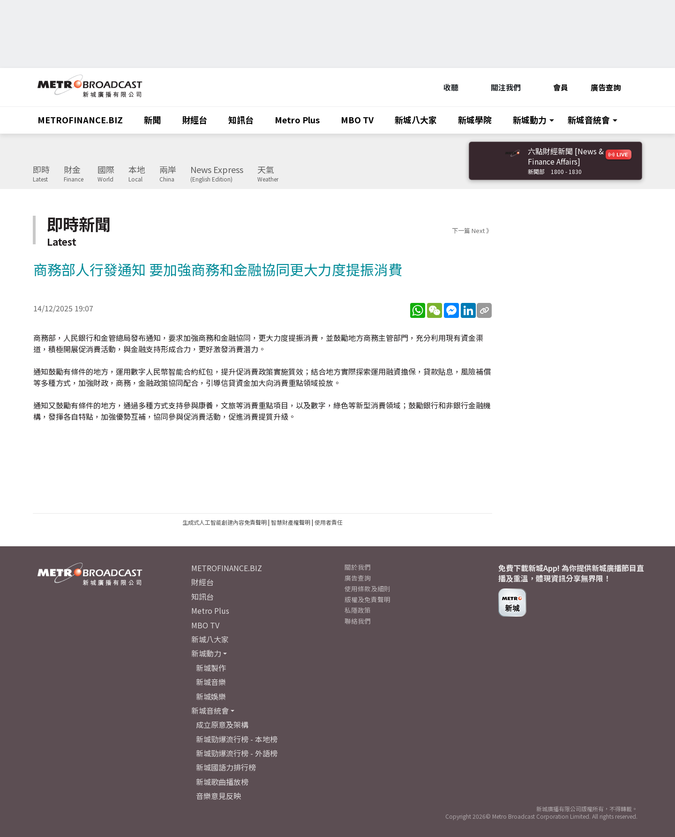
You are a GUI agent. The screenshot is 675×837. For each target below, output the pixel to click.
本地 (136, 174)
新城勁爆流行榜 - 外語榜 (237, 753)
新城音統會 (589, 119)
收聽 (446, 87)
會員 (555, 87)
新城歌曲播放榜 (222, 781)
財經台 (194, 119)
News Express (216, 174)
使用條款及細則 (367, 588)
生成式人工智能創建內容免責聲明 (224, 522)
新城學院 (475, 119)
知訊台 (241, 119)
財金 (73, 174)
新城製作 (211, 667)
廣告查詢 (606, 87)
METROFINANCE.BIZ (80, 119)
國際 (106, 174)
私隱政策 (358, 610)
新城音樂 (211, 681)
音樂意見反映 (218, 795)
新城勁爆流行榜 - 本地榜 (237, 739)
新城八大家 (416, 119)
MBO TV (357, 119)
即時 (41, 174)
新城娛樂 (211, 696)
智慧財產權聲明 (290, 522)
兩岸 (167, 174)
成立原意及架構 (222, 724)
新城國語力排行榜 (226, 767)
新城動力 (530, 119)
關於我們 (358, 567)
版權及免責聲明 (367, 599)
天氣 (267, 174)
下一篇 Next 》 (472, 230)
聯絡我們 (358, 621)
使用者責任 (329, 522)
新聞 (152, 119)
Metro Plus (297, 119)
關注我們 (501, 87)
